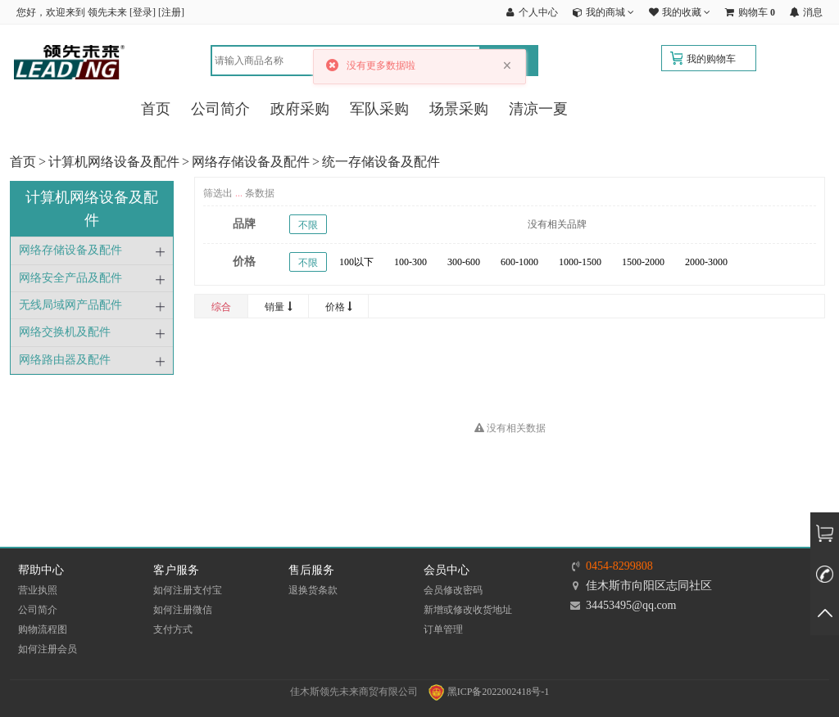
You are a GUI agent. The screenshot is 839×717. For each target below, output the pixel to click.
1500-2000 (643, 262)
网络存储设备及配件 (251, 162)
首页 (155, 109)
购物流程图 (42, 629)
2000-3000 (706, 262)
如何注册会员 (47, 649)
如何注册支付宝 (187, 590)
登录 (142, 12)
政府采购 (299, 109)
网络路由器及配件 (65, 360)
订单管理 (443, 629)
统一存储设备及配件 (381, 162)
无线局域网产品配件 (70, 305)
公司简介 (220, 109)
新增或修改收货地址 (468, 610)
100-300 (410, 262)
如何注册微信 (182, 610)
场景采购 (458, 109)
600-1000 (519, 262)
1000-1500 (580, 262)
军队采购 (379, 109)
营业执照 (37, 590)
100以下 (356, 262)
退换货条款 (313, 590)
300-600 (463, 262)
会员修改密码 (453, 590)
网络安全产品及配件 (70, 278)
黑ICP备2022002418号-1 (489, 691)
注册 (171, 12)
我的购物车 (711, 59)
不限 (308, 225)
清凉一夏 (538, 109)
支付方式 (173, 629)
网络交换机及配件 (65, 332)
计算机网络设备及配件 (113, 162)
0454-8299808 (619, 566)
